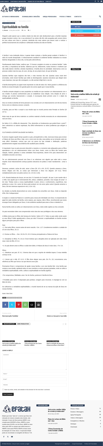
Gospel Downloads (77, 443)
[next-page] (66, 324)
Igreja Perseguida (50, 16)
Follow (97, 31)
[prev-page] (63, 324)
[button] (100, 16)
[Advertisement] (66, 8)
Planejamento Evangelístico (62, 443)
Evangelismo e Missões (31, 16)
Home (3, 21)
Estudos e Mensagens (10, 16)
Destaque (73, 424)
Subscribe (96, 35)
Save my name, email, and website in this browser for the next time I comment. (27, 389)
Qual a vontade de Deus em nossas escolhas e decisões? (55, 344)
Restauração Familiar (10, 316)
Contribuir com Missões (18, 1)
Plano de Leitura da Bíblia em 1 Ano (91, 113)
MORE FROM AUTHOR (23, 324)
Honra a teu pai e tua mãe (57, 316)
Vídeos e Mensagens (77, 418)
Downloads (74, 427)
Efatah (6, 30)
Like (98, 26)
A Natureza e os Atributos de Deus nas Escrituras (91, 142)
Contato (48, 1)
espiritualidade (12, 297)
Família (19, 297)
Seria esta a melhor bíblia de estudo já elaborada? (11, 344)
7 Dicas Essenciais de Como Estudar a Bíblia (33, 344)
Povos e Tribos (65, 16)
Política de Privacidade (90, 443)
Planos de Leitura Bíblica (36, 1)
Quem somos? (4, 1)
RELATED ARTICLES (9, 324)
